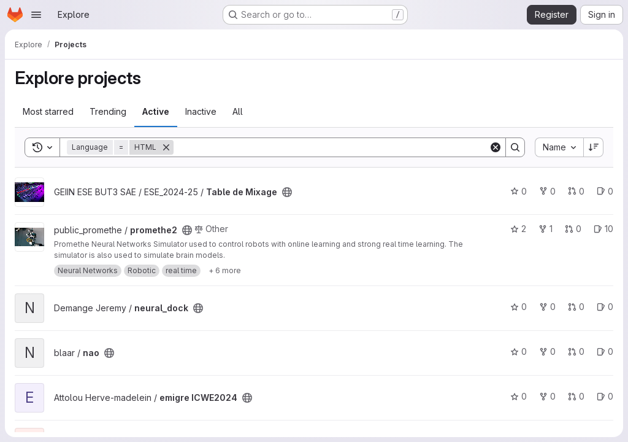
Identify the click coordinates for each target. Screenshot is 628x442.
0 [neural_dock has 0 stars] (518, 306)
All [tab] (237, 111)
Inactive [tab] (200, 111)
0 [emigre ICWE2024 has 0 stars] (518, 396)
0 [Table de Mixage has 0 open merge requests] (576, 191)
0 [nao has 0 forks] (547, 351)
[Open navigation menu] (36, 15)
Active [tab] (155, 111)
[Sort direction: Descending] (593, 147)
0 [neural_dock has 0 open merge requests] (576, 306)
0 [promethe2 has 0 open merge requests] (573, 228)
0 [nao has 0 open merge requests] (576, 351)
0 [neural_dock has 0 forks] (547, 306)
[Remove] (166, 147)
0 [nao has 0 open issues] (605, 351)
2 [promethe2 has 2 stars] (518, 228)
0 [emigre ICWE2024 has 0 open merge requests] (576, 396)
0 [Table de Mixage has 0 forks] (547, 191)
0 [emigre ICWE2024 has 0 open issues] (605, 396)
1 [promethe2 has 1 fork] (545, 228)
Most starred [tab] (48, 111)
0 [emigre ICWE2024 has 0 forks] (547, 396)
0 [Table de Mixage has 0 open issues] (605, 191)
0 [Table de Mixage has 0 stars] (518, 191)
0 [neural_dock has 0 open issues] (605, 306)
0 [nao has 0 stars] (518, 351)
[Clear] (495, 147)
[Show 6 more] (225, 270)
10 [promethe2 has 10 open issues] (603, 228)
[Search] (331, 147)
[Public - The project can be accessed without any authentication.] (287, 192)
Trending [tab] (108, 111)
